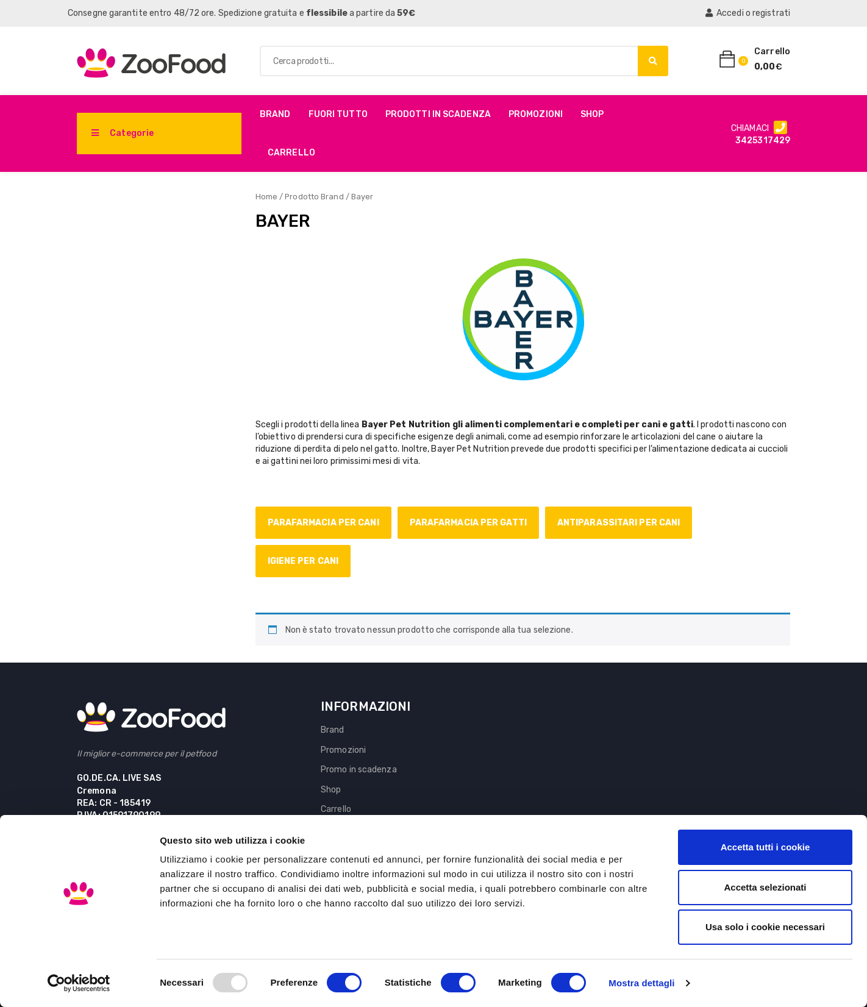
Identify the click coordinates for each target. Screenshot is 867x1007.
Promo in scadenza (359, 769)
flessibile (327, 13)
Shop (592, 114)
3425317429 (762, 140)
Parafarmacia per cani (323, 523)
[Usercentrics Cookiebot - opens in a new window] (79, 983)
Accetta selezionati (765, 887)
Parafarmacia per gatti (468, 523)
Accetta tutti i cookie (765, 847)
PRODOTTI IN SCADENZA (438, 114)
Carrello (291, 153)
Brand (275, 114)
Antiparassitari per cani (618, 523)
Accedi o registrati (747, 13)
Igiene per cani (303, 561)
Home (266, 196)
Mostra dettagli (641, 983)
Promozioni (535, 114)
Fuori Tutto (338, 114)
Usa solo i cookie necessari (765, 927)
